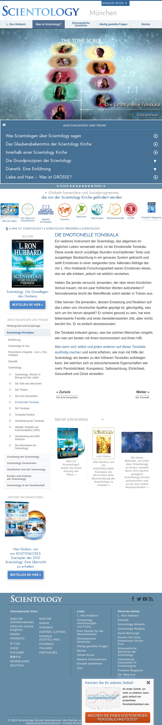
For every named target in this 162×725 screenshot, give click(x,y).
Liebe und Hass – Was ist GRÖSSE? (39, 177)
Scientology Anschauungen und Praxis (87, 623)
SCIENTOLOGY (91, 229)
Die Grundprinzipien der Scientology (38, 161)
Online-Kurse (85, 655)
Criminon (65, 211)
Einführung (14, 339)
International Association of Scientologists (127, 662)
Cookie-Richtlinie (74, 723)
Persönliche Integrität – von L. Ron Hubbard (27, 354)
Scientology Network (131, 624)
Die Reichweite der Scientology (25, 447)
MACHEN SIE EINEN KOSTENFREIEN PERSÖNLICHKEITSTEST (117, 717)
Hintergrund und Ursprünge (23, 325)
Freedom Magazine (130, 670)
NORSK (44, 623)
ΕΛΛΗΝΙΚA (46, 644)
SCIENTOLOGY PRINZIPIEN (62, 229)
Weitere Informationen (92, 659)
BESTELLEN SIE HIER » (27, 305)
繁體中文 (15, 656)
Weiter (98, 186)
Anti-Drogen (97, 210)
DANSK (15, 634)
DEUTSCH (17, 665)
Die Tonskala (22, 408)
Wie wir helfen (9, 221)
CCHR (131, 210)
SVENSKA (46, 627)
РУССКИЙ (17, 652)
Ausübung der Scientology (23, 456)
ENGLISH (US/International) (22, 620)
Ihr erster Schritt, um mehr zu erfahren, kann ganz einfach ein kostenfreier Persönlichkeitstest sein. (136, 697)
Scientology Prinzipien (20, 332)
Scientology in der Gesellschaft (26, 485)
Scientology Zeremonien (21, 463)
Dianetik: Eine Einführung (28, 169)
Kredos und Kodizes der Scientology (19, 478)
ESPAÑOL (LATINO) (52, 631)
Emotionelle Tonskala (27, 402)
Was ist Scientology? (48, 24)
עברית (15, 643)
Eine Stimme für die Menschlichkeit (90, 633)
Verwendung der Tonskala (29, 420)
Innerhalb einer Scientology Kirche (36, 152)
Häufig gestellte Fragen (113, 24)
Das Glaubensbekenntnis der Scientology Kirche (49, 144)
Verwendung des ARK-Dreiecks (27, 438)
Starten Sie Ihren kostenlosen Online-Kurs (131, 640)
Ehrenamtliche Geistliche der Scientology (127, 651)
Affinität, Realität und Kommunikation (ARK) (27, 429)
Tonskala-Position (25, 414)
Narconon (81, 210)
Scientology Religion (131, 628)
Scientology (14, 367)
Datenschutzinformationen (43, 723)
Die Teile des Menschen (28, 383)
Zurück (64, 186)
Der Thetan (21, 389)
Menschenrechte (114, 210)
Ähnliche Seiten (114, 3)
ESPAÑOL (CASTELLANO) (49, 638)
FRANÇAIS (17, 638)
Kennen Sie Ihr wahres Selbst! (109, 683)
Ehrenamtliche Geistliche (81, 24)
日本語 (14, 648)
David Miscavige (128, 633)
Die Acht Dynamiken (26, 396)
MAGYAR (45, 618)
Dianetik (12, 361)
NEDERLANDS (20, 661)
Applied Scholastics (45, 212)
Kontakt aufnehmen (90, 663)
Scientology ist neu (19, 346)
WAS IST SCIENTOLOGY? (28, 229)
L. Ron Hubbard (16, 24)
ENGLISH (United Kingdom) (21, 628)
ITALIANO (46, 648)
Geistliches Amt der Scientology (26, 469)
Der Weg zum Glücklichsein (27, 212)
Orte (80, 668)
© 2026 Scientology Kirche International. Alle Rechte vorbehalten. (51, 720)
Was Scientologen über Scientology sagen (43, 136)
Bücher (146, 24)
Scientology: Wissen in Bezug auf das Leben (27, 376)
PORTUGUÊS (48, 652)
